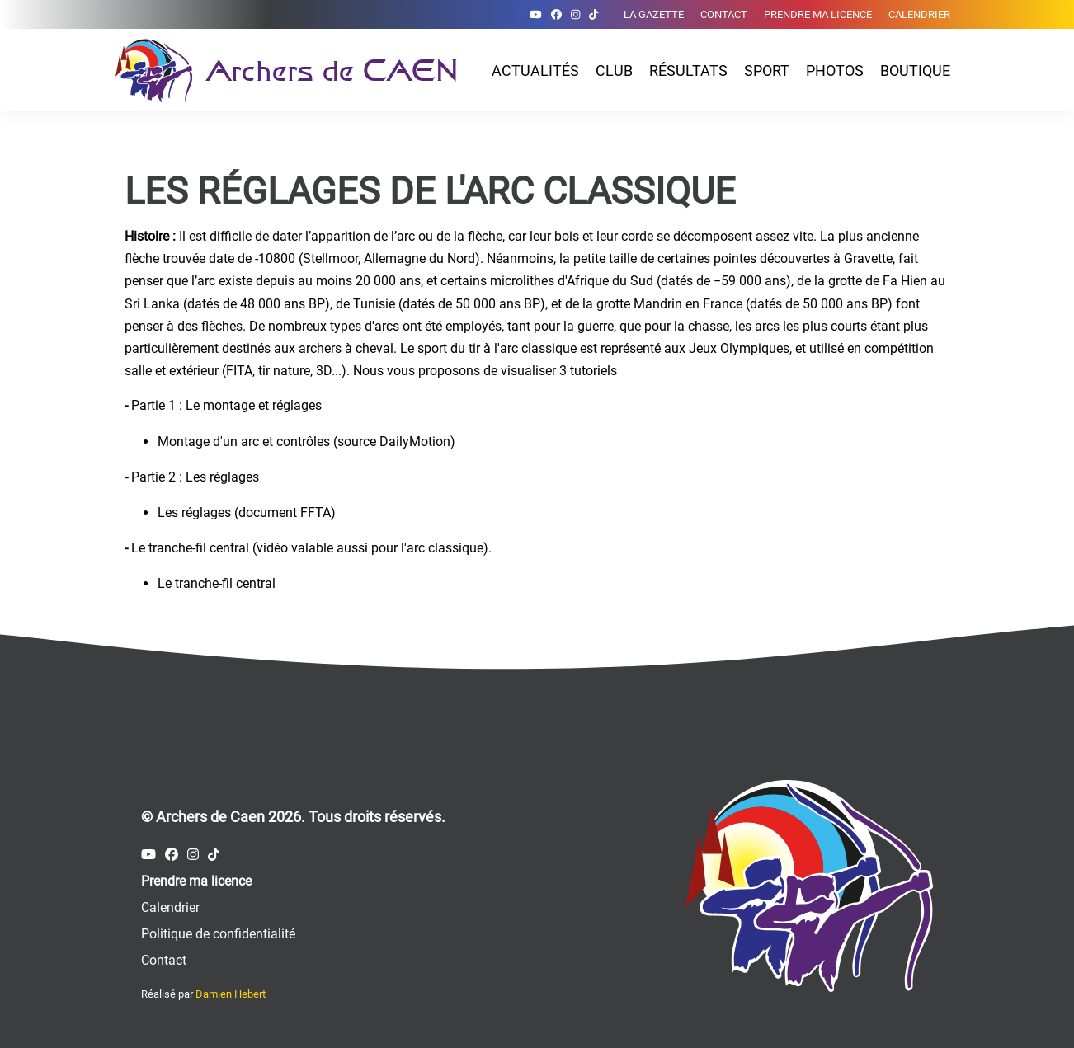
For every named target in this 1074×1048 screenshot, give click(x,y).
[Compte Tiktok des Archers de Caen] (593, 14)
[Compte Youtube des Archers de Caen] (536, 14)
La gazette (654, 14)
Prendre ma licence (818, 14)
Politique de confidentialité (218, 934)
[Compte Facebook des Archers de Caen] (556, 14)
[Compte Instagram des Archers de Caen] (575, 14)
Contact (723, 14)
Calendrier (919, 14)
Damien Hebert (230, 994)
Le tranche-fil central (217, 583)
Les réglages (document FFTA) (247, 512)
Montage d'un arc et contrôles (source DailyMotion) (306, 441)
